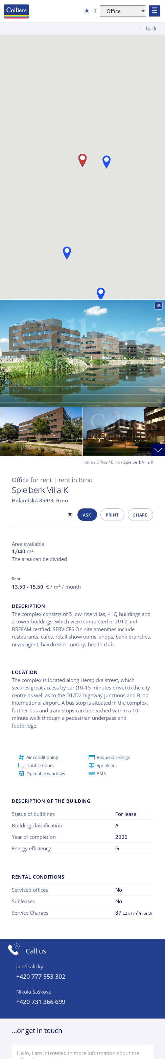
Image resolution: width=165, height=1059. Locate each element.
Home (87, 462)
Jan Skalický (29, 966)
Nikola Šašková (33, 991)
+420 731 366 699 (40, 1002)
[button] (101, 294)
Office (102, 462)
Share (140, 515)
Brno (115, 462)
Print (112, 515)
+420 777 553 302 (40, 976)
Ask (87, 515)
